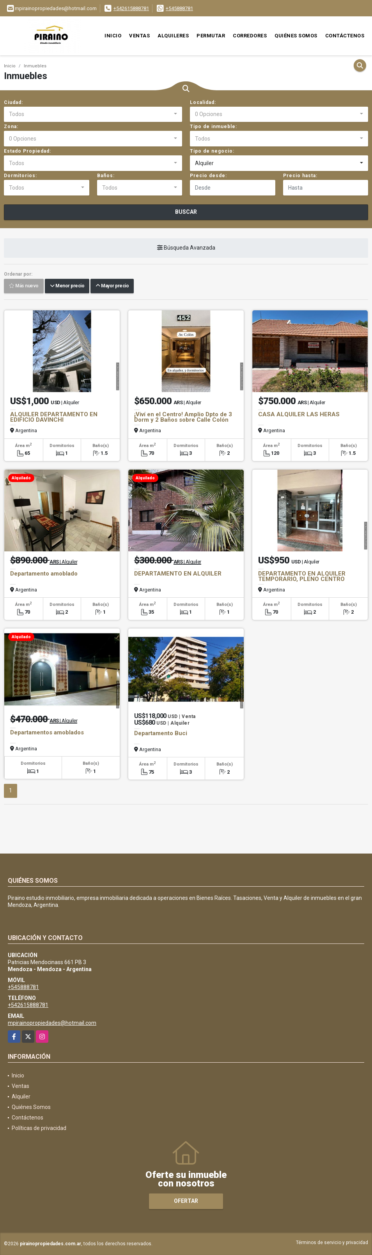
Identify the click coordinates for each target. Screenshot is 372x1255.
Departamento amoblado (44, 573)
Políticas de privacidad (39, 1128)
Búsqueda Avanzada (186, 248)
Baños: (106, 175)
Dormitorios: (20, 175)
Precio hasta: (300, 175)
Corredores (250, 36)
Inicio (113, 36)
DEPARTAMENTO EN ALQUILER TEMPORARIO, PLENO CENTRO (301, 576)
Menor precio (67, 286)
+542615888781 (131, 8)
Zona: (11, 126)
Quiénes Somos (296, 36)
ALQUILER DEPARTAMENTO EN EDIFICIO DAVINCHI (53, 417)
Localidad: (203, 102)
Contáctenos (345, 36)
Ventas (139, 36)
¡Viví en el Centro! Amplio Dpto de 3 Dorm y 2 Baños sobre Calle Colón (183, 417)
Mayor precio (112, 286)
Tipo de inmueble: (213, 126)
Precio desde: (208, 175)
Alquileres (173, 36)
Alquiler (21, 1096)
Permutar (211, 36)
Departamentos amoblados (47, 732)
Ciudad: (13, 102)
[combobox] (93, 114)
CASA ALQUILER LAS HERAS (299, 414)
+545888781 (179, 8)
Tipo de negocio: (212, 151)
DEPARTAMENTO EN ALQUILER (177, 573)
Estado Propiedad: (27, 151)
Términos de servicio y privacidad (332, 1242)
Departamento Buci (160, 733)
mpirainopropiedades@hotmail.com (52, 1023)
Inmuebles (35, 66)
